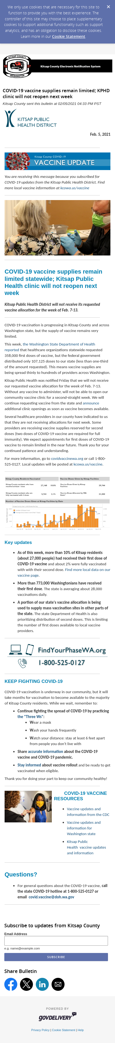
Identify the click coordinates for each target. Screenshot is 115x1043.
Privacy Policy (40, 1030)
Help (81, 1030)
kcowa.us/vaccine (74, 187)
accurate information (45, 751)
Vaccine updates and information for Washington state (84, 828)
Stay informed (29, 765)
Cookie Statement (68, 36)
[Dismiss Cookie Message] (108, 5)
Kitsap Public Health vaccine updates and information (86, 847)
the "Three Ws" (30, 716)
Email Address (15, 934)
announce (91, 403)
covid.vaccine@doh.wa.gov (51, 897)
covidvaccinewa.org (67, 458)
